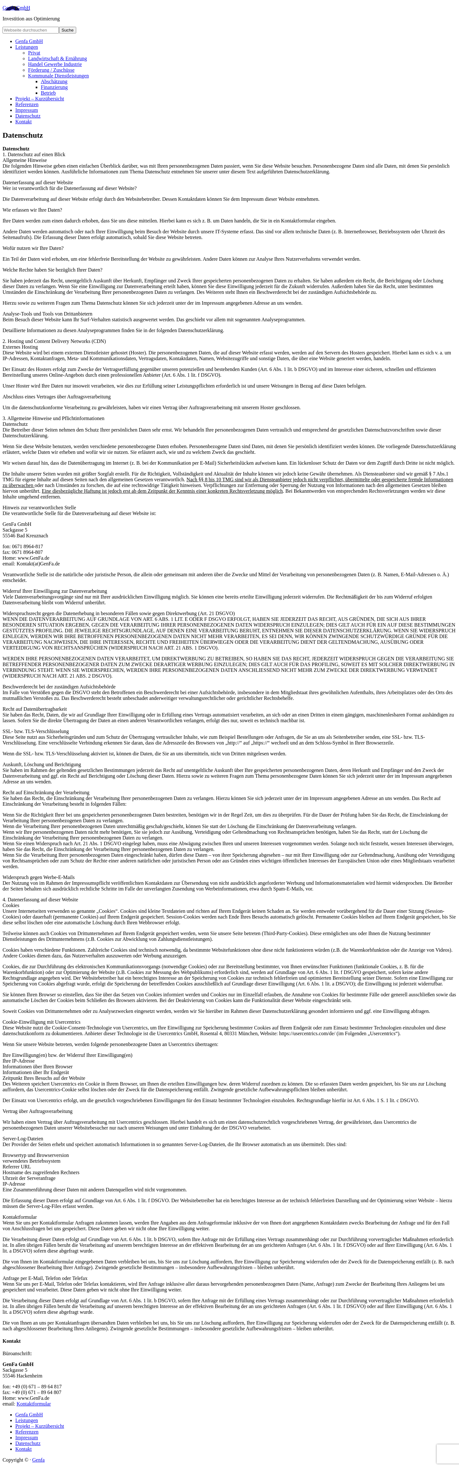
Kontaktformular (34, 1403)
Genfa (38, 1460)
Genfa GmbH (16, 8)
